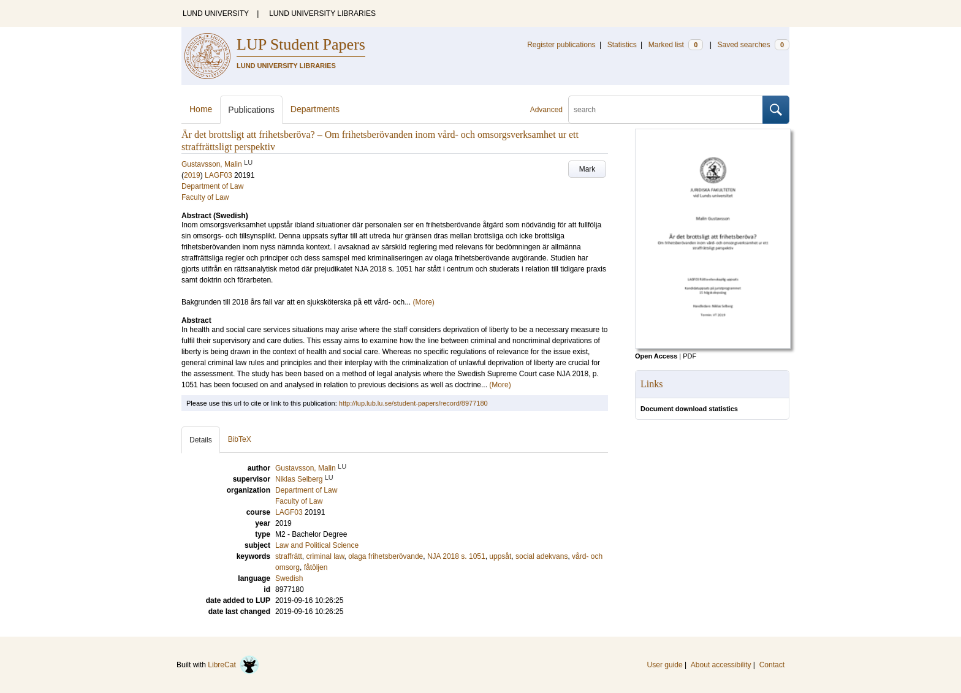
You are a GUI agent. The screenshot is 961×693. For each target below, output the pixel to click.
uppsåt (500, 556)
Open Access (656, 356)
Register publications (561, 44)
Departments (315, 109)
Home (200, 109)
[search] (665, 110)
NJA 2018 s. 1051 (456, 556)
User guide (665, 665)
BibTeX (239, 439)
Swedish (289, 578)
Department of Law (212, 186)
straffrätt (288, 556)
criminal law (325, 556)
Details (200, 440)
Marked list (675, 44)
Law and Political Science (317, 545)
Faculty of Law (205, 197)
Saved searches (753, 44)
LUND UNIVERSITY (216, 13)
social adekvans (541, 556)
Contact (771, 665)
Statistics (622, 44)
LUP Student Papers (301, 44)
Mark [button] (587, 169)
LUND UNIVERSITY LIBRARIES (322, 13)
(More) (424, 302)
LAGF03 (218, 175)
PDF (689, 356)
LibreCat (233, 665)
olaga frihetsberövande (385, 556)
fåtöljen (316, 567)
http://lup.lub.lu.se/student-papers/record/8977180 (413, 403)
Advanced (546, 109)
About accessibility (721, 665)
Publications (251, 110)
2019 (192, 175)
